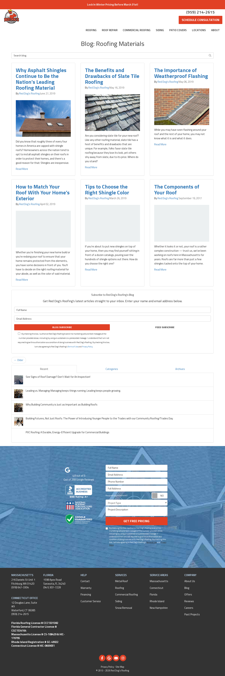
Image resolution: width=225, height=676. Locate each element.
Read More (22, 169)
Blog (186, 588)
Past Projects (192, 614)
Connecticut (156, 588)
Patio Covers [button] (178, 30)
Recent (44, 369)
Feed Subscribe (163, 327)
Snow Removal (123, 608)
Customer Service (91, 601)
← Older (18, 360)
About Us (189, 581)
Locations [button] (199, 30)
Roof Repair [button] (109, 30)
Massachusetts (159, 581)
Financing (86, 594)
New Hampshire (159, 608)
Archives (180, 369)
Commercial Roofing (126, 594)
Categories (112, 369)
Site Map (120, 667)
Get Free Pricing (136, 521)
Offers (188, 594)
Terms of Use (73, 346)
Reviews (189, 601)
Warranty (86, 588)
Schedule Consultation (200, 19)
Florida (153, 594)
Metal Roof (121, 581)
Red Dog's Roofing (29, 93)
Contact (85, 581)
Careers (188, 608)
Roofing (119, 588)
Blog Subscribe (62, 327)
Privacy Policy (87, 346)
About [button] (215, 30)
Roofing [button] (91, 30)
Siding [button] (160, 30)
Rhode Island (157, 601)
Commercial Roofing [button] (136, 30)
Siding (118, 601)
